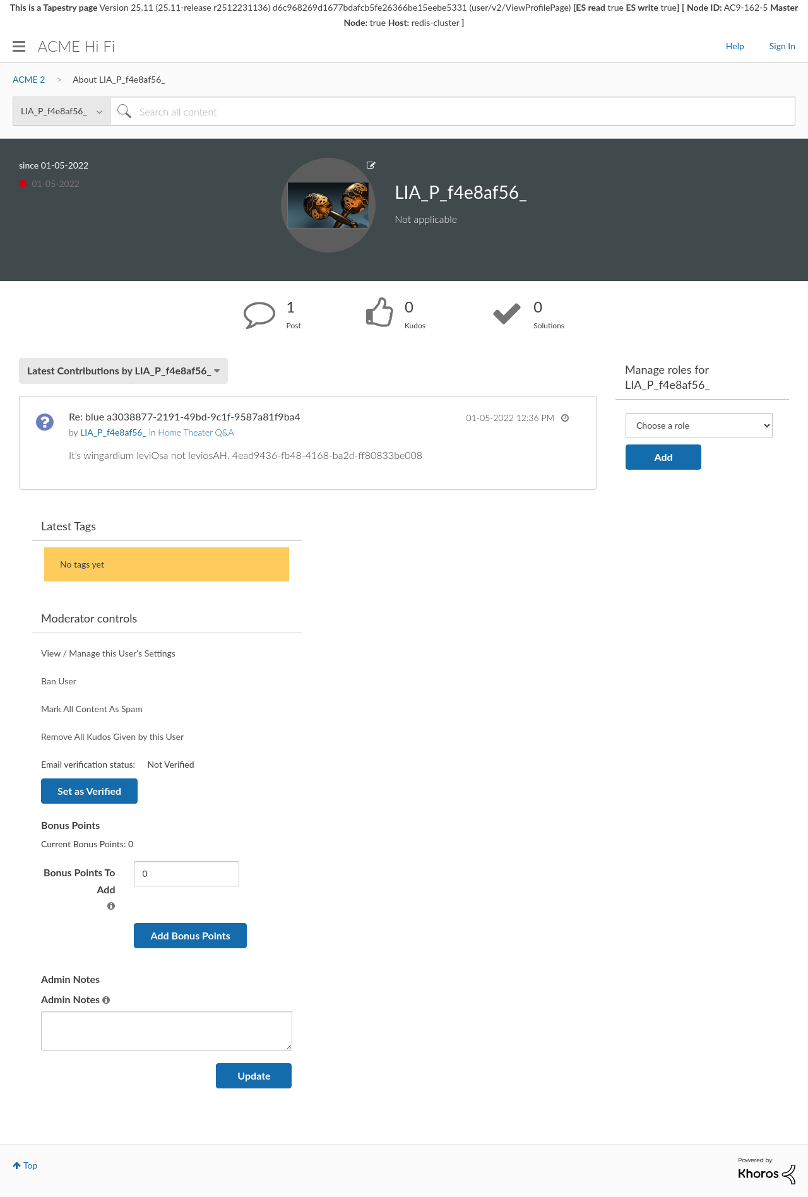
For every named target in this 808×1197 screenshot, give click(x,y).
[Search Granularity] (61, 111)
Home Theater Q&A (196, 432)
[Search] (452, 111)
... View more (542, 455)
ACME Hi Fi (76, 46)
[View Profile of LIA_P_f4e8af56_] (113, 432)
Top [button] (30, 1165)
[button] (111, 905)
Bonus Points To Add (80, 880)
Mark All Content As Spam (92, 708)
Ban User (58, 681)
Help (735, 45)
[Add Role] (699, 425)
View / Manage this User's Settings (108, 653)
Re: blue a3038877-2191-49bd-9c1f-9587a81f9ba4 (184, 416)
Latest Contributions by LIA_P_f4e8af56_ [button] (119, 370)
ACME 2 (29, 79)
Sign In (782, 45)
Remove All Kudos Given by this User (112, 736)
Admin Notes (70, 999)
